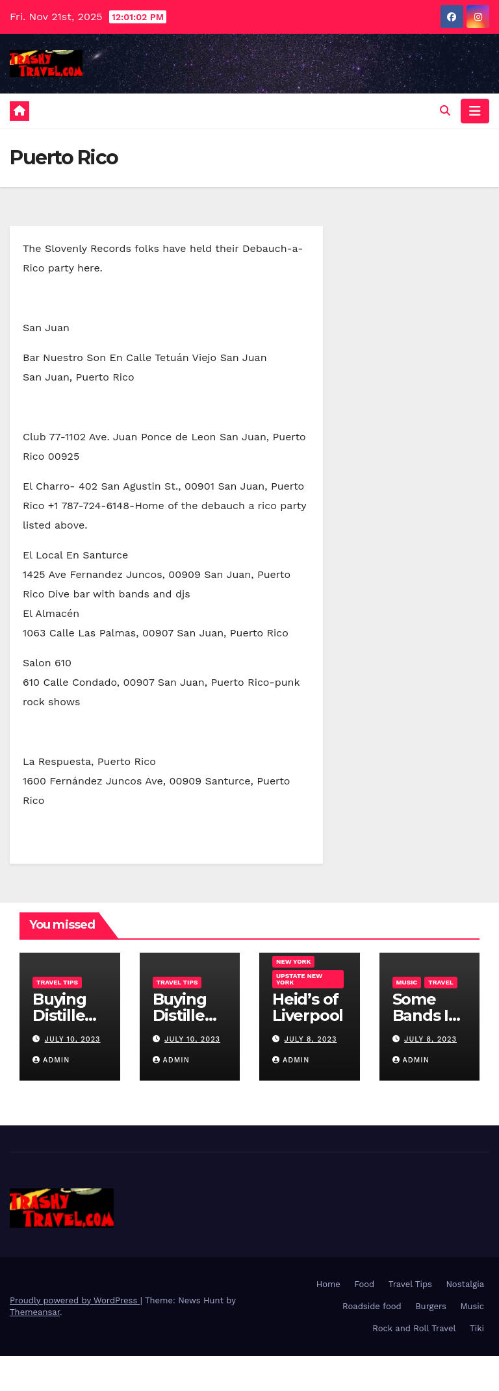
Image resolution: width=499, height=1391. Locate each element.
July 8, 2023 (311, 1039)
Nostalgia (465, 1284)
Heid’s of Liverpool (307, 1007)
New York (293, 961)
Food (364, 1284)
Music (407, 982)
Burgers (430, 1306)
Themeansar (35, 1312)
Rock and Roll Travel (413, 1328)
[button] (445, 111)
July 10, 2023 (73, 1039)
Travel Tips (57, 982)
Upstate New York (299, 979)
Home (328, 1284)
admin (51, 1060)
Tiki (477, 1328)
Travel (441, 982)
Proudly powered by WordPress (75, 1300)
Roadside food (372, 1306)
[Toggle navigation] (475, 111)
